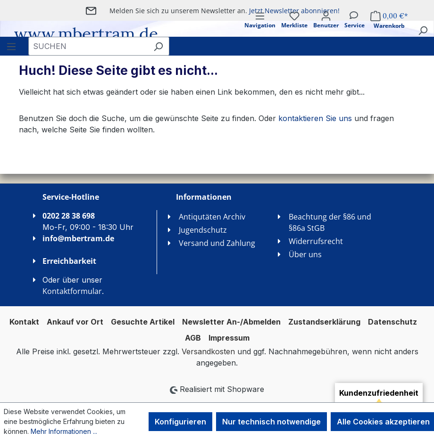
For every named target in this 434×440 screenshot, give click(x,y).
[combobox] (88, 46)
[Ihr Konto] (326, 28)
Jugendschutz (203, 230)
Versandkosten (208, 351)
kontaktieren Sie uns (315, 118)
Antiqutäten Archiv (212, 217)
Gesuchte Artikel (143, 321)
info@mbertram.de (78, 238)
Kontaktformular (72, 291)
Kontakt (24, 321)
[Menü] (260, 28)
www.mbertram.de (86, 33)
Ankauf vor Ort (75, 321)
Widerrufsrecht (316, 241)
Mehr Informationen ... (64, 431)
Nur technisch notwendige (271, 421)
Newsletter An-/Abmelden (231, 321)
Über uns (305, 254)
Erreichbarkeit (69, 261)
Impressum (229, 337)
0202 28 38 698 (68, 216)
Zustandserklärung (324, 321)
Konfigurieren (180, 421)
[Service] (354, 28)
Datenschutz (392, 321)
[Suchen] (422, 30)
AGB (193, 337)
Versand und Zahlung (217, 243)
